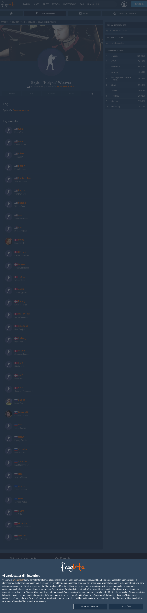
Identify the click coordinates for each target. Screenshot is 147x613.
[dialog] (73, 586)
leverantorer (18, 580)
